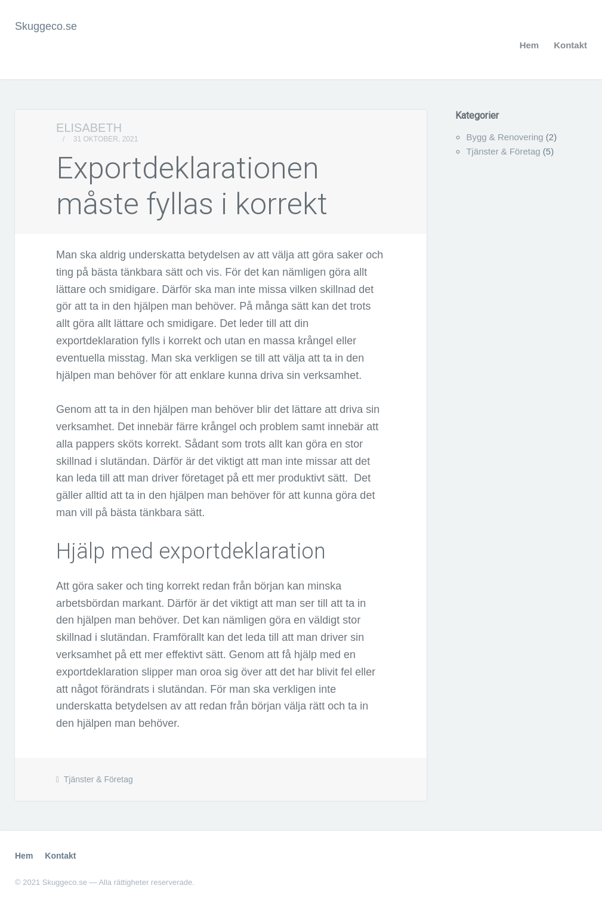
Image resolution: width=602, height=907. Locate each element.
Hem (529, 45)
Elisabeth (89, 128)
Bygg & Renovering (504, 137)
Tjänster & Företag (98, 779)
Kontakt (570, 45)
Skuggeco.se (46, 26)
